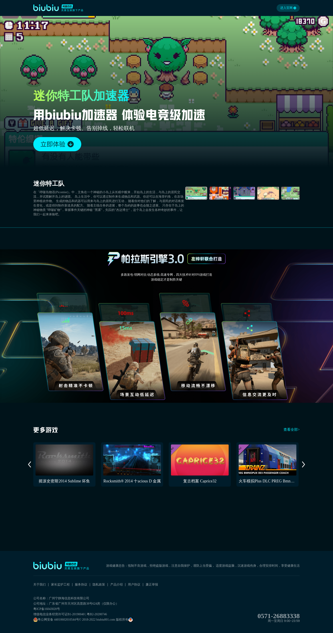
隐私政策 (99, 584)
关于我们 (39, 584)
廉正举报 (152, 584)
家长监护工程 (60, 584)
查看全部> (291, 429)
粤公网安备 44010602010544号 (56, 619)
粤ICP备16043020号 (46, 609)
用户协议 (134, 584)
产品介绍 (116, 584)
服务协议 (81, 584)
